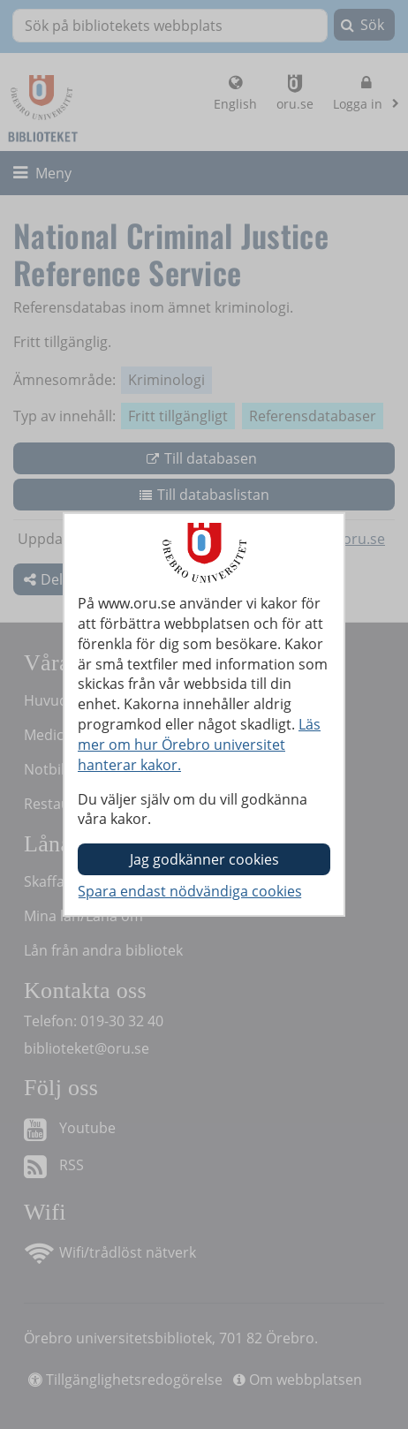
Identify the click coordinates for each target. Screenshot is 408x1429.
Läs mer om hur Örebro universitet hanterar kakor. (199, 744)
